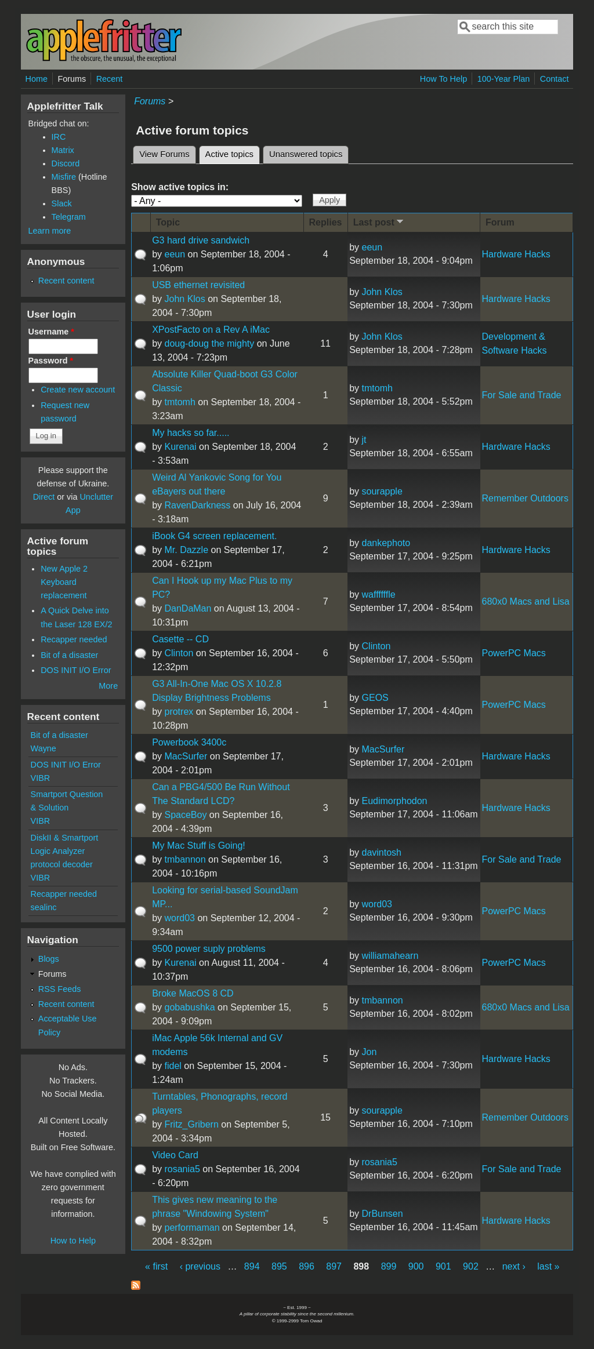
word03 (179, 918)
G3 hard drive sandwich (200, 240)
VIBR (40, 778)
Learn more (49, 230)
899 (389, 1266)
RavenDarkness (197, 505)
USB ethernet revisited (198, 285)
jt (364, 440)
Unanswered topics (305, 154)
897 (334, 1266)
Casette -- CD (180, 639)
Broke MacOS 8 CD (192, 993)
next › (514, 1266)
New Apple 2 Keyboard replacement (64, 582)
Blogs (48, 958)
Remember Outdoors (525, 498)
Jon (369, 1052)
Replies (325, 222)
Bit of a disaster (69, 655)
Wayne (43, 748)
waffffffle (379, 594)
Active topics (232, 152)
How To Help (443, 78)
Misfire (64, 176)
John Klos (184, 299)
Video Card (175, 1155)
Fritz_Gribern (191, 1124)
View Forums (164, 154)
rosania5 (182, 1169)
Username (51, 331)
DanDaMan (187, 608)
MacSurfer (185, 756)
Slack (62, 203)
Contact (554, 78)
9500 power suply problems (209, 949)
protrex (178, 712)
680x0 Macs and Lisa (526, 601)
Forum (500, 222)
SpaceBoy (185, 815)
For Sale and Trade (522, 395)
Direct (44, 496)
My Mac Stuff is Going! (198, 845)
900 (416, 1266)
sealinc (44, 907)
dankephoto (386, 543)
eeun (174, 254)
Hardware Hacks (516, 254)
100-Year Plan (503, 78)
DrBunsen (382, 1214)
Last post (379, 221)
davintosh (382, 852)
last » (548, 1266)
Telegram (69, 216)
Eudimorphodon (395, 801)
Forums (71, 78)
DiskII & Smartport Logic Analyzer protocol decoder (65, 851)
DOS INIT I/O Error (76, 670)
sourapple (382, 491)
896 (306, 1266)
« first (156, 1266)
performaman (191, 1227)
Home (37, 78)
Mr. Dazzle (186, 550)
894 (252, 1266)
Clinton (178, 653)
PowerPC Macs (514, 653)
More (108, 685)
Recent (109, 78)
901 (443, 1266)
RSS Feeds (59, 989)
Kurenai (180, 447)
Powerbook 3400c (189, 742)
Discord (66, 163)
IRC (59, 136)
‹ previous (200, 1266)
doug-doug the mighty (209, 343)
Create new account (78, 389)
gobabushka (189, 1007)
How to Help (73, 1240)
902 (471, 1266)
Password (51, 360)
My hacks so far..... (190, 433)
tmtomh (179, 402)
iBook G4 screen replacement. (214, 536)
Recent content (66, 280)
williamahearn (390, 956)
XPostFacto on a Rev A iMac (211, 329)
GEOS (375, 698)
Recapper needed (74, 639)
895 (279, 1266)
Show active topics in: (180, 187)
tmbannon (184, 859)
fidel (172, 1066)
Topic (168, 222)
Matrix (63, 150)
